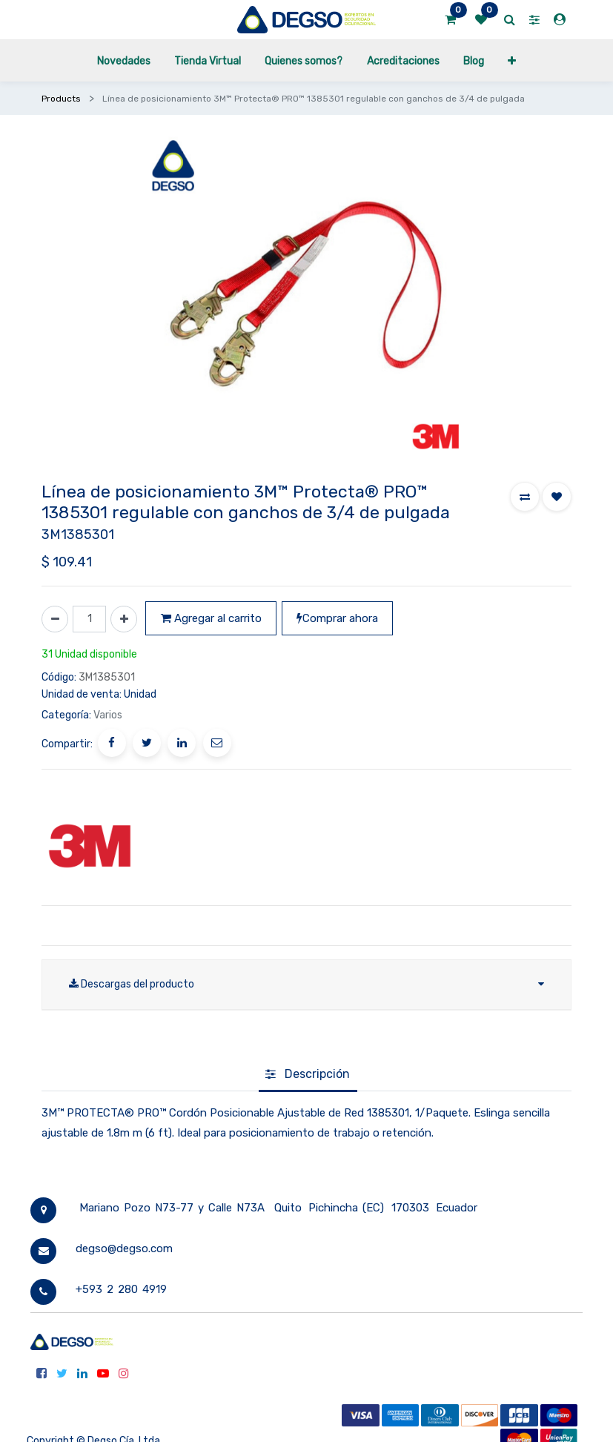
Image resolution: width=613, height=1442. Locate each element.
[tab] (308, 1075)
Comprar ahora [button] (337, 618)
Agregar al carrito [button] (211, 618)
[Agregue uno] (123, 619)
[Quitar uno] (55, 619)
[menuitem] (123, 60)
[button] (512, 60)
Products (61, 98)
